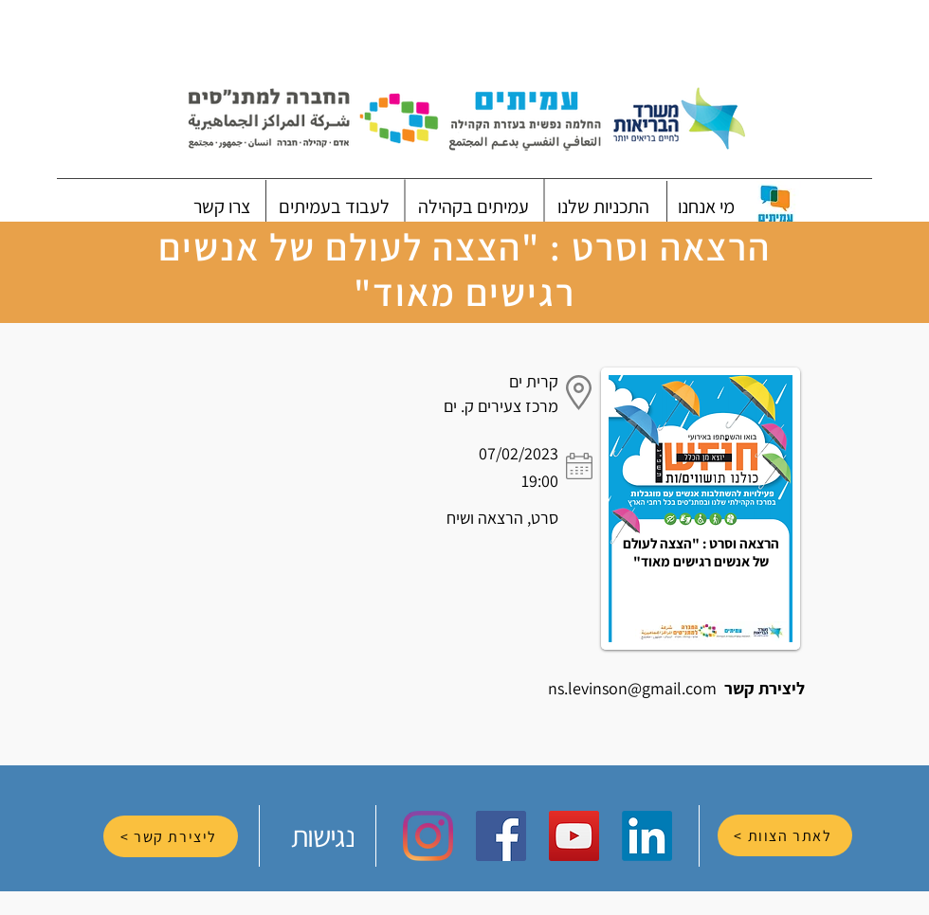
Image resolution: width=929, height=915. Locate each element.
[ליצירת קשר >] (170, 836)
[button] (706, 206)
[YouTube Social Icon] (574, 836)
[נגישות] (324, 836)
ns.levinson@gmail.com (632, 688)
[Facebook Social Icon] (501, 836)
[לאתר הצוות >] (785, 835)
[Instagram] (428, 836)
